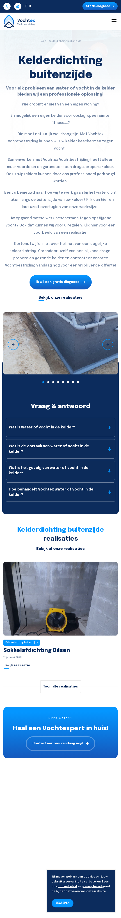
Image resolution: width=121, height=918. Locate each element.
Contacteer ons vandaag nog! (60, 743)
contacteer (81, 258)
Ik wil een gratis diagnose (60, 282)
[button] (43, 382)
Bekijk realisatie (17, 665)
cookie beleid (67, 886)
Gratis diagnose (100, 6)
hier (104, 200)
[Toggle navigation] (113, 21)
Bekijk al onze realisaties (60, 549)
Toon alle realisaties (60, 686)
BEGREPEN (62, 903)
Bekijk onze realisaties (60, 298)
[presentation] (13, 344)
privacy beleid (92, 886)
